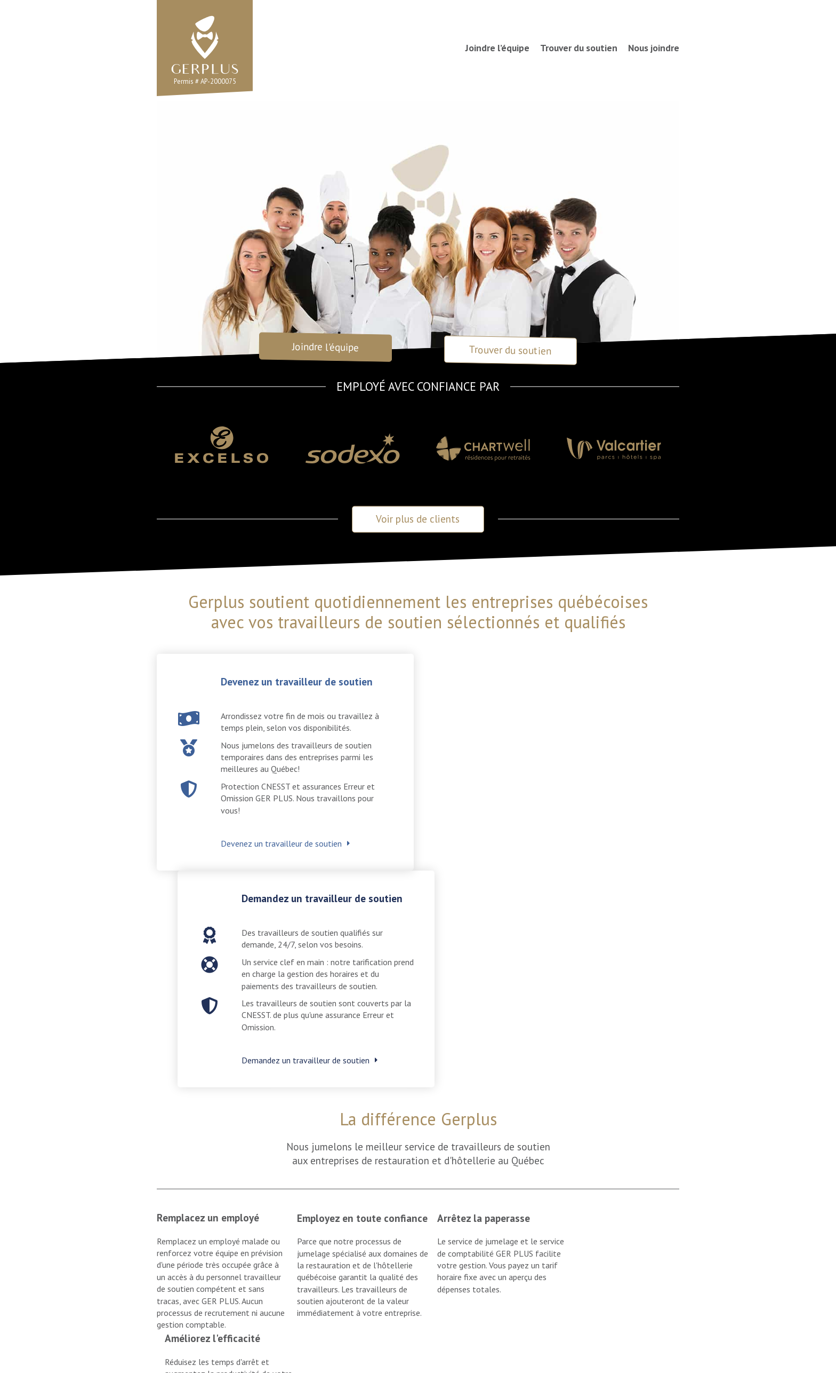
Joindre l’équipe (497, 48)
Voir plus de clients (418, 520)
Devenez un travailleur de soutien (281, 844)
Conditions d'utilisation (315, 1342)
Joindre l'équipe (325, 347)
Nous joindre (653, 48)
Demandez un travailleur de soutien (557, 858)
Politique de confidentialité (415, 1342)
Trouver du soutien (578, 48)
